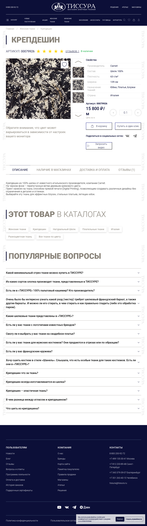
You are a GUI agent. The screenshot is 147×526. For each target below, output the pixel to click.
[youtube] (59, 507)
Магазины (136, 7)
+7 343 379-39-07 (118, 472)
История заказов (14, 485)
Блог (8, 458)
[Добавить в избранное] (64, 64)
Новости (10, 453)
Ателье (125, 7)
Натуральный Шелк (64, 229)
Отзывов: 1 (72, 51)
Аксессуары (95, 20)
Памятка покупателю (68, 469)
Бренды (61, 458)
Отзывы (10, 464)
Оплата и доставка (15, 480)
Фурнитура (117, 20)
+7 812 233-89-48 (118, 464)
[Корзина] (133, 20)
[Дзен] (85, 507)
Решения (114, 7)
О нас (60, 453)
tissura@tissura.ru (118, 483)
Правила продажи (67, 474)
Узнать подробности (134, 519)
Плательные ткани (93, 229)
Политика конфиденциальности (22, 520)
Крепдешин (39, 229)
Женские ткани (17, 229)
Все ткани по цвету (50, 236)
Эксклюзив (83, 20)
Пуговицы (106, 20)
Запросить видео (97, 145)
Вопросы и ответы (15, 469)
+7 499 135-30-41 (118, 458)
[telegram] (74, 507)
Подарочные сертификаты (19, 490)
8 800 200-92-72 (117, 453)
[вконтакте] (67, 507)
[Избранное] (129, 20)
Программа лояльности (18, 474)
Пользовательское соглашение (66, 520)
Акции (45, 20)
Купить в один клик (128, 126)
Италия (115, 229)
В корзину (99, 126)
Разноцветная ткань (20, 236)
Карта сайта (64, 464)
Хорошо (120, 519)
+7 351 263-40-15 (118, 478)
